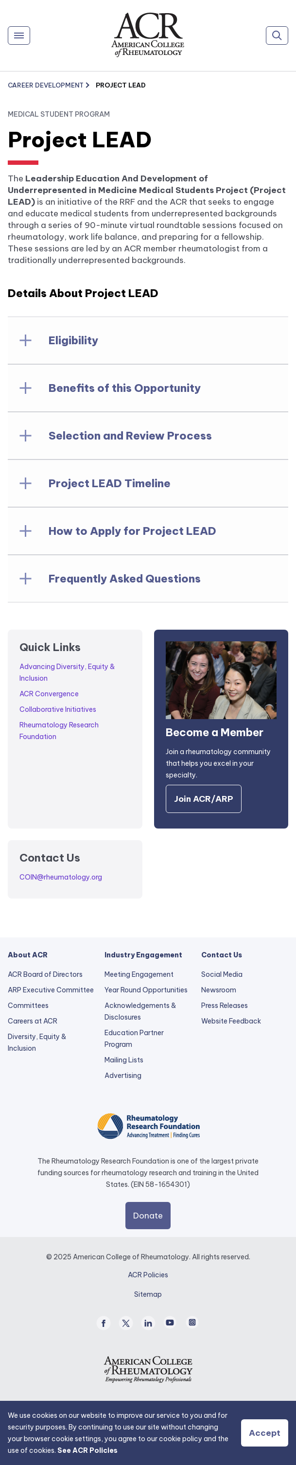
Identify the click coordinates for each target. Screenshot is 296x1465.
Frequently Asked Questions (125, 578)
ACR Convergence (49, 693)
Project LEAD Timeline (110, 483)
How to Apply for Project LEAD (132, 531)
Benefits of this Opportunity (125, 388)
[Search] (277, 35)
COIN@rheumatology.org (60, 877)
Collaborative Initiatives (57, 709)
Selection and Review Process (130, 435)
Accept (264, 1433)
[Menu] (19, 35)
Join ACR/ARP (203, 799)
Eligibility (73, 340)
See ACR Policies (87, 1450)
